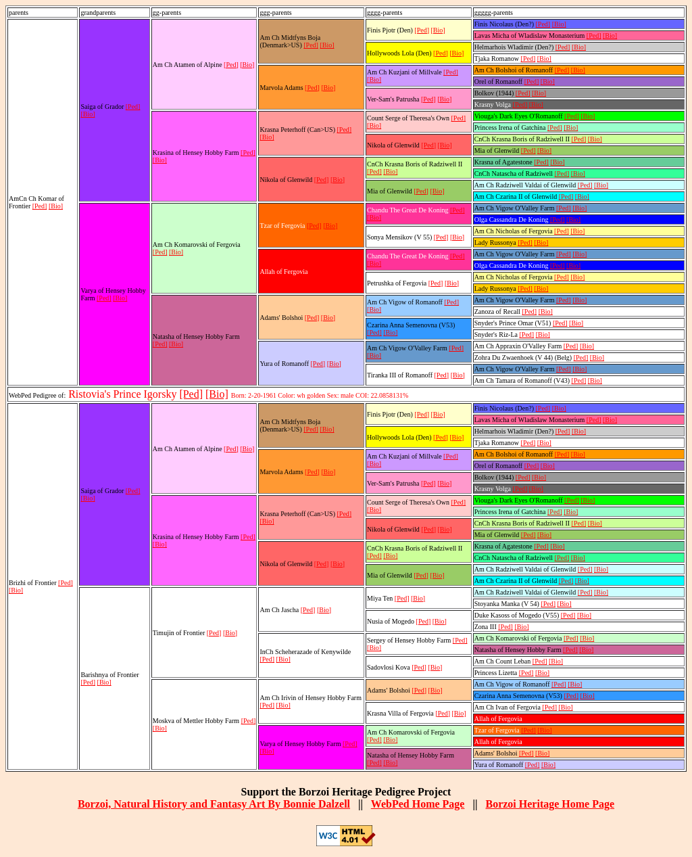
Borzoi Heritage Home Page (549, 804)
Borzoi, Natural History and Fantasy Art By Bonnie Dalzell (214, 804)
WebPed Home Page (418, 804)
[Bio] (56, 206)
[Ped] (39, 206)
